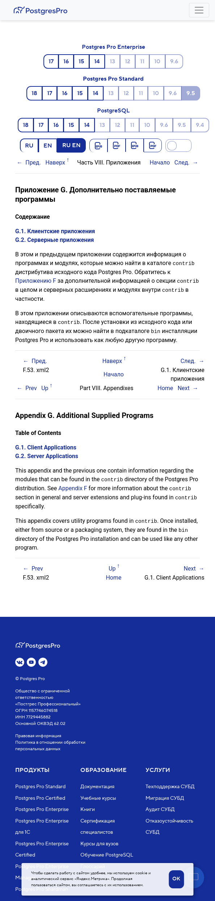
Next (184, 386)
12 (127, 61)
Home (165, 386)
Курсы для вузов (99, 844)
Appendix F (72, 486)
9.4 (200, 125)
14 (97, 61)
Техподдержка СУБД (170, 786)
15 (81, 61)
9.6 (174, 61)
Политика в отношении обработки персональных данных (50, 746)
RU (29, 145)
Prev (31, 386)
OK (176, 879)
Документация (97, 786)
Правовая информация (38, 736)
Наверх (55, 162)
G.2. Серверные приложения (54, 239)
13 (112, 61)
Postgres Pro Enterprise (113, 47)
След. (182, 162)
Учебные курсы (98, 798)
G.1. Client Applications (45, 445)
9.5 (182, 125)
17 (51, 61)
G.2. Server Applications (46, 454)
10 (157, 61)
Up (44, 386)
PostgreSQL (113, 110)
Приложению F (35, 280)
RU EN (71, 145)
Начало (159, 162)
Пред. (33, 162)
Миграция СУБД (165, 798)
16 (66, 61)
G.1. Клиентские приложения (55, 231)
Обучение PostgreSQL (106, 855)
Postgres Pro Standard (113, 78)
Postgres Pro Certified (40, 798)
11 (142, 61)
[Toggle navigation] (199, 10)
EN (47, 145)
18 (34, 93)
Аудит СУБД (160, 809)
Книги (87, 809)
